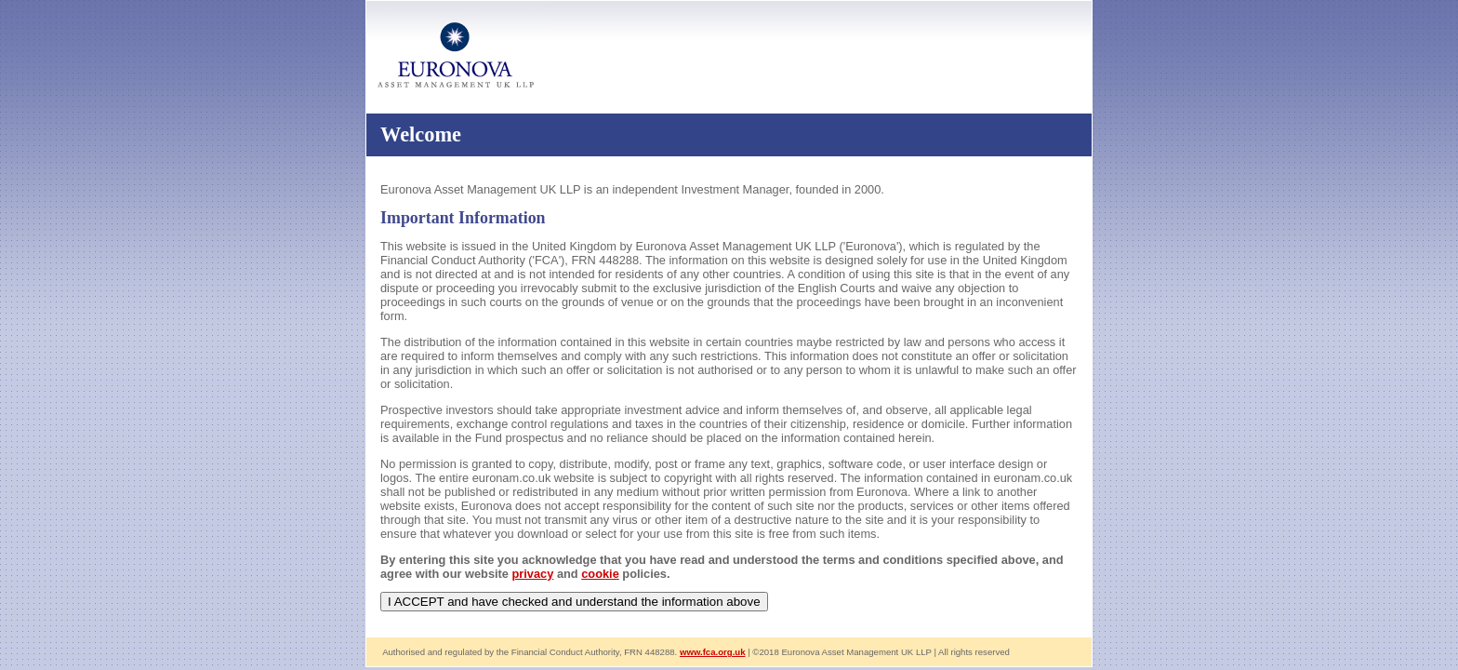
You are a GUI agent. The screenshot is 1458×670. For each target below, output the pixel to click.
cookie (600, 574)
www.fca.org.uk (713, 652)
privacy (533, 574)
